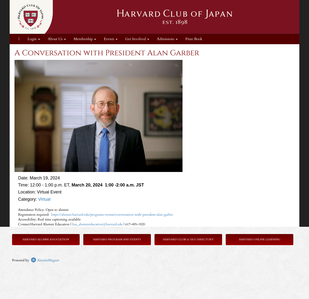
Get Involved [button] (137, 39)
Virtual (44, 199)
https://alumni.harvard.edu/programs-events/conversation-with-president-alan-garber (111, 214)
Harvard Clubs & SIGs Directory (188, 239)
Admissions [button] (167, 39)
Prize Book (193, 39)
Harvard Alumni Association (46, 239)
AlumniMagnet (45, 260)
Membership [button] (85, 39)
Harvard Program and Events (117, 239)
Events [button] (111, 39)
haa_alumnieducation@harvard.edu (98, 224)
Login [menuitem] (34, 39)
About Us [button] (57, 39)
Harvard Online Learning (259, 239)
